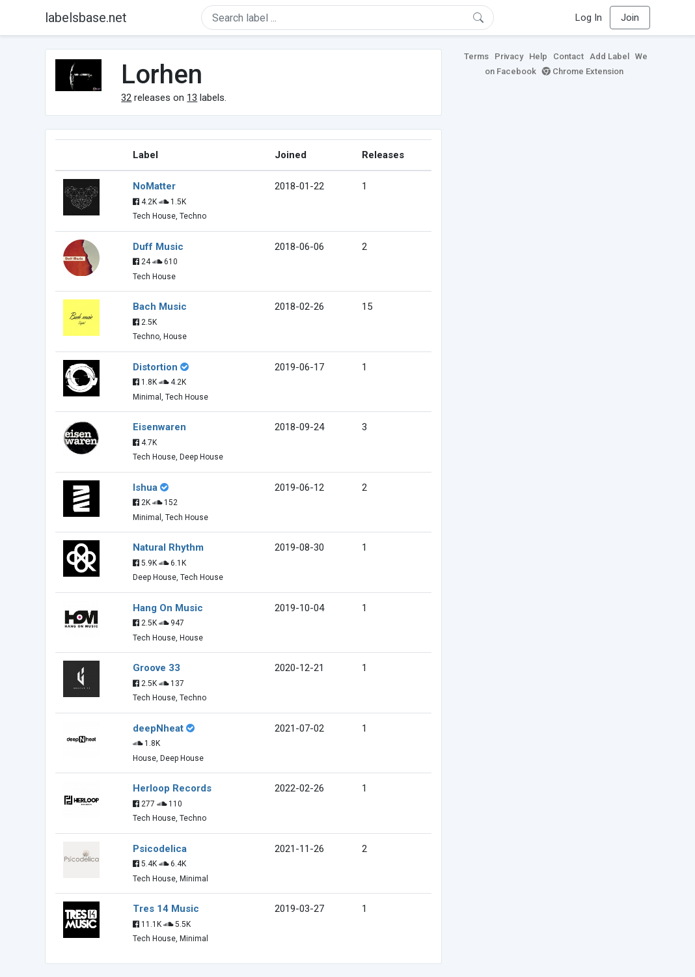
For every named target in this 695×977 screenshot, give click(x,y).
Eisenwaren (159, 427)
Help (538, 56)
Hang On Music (168, 608)
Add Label (609, 56)
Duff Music (158, 247)
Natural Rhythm (168, 547)
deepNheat (158, 728)
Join (630, 17)
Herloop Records (172, 788)
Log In (588, 17)
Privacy (509, 56)
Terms (476, 56)
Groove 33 (156, 668)
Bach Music (160, 306)
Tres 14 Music (166, 909)
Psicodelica (160, 849)
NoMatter (154, 186)
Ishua (145, 487)
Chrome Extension (582, 71)
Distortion (155, 367)
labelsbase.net (86, 17)
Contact (568, 56)
